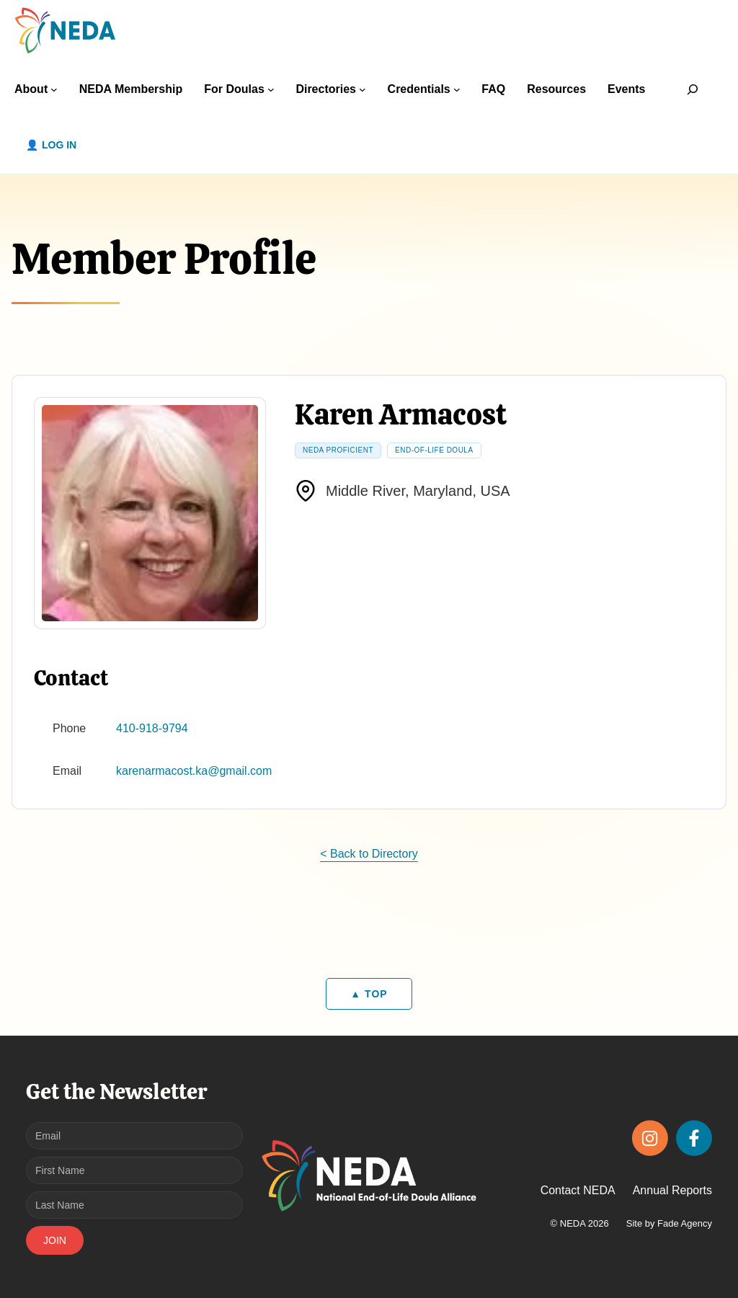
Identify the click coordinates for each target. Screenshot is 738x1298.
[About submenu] (54, 89)
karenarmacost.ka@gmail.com (194, 771)
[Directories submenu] (362, 89)
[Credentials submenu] (457, 89)
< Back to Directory (369, 854)
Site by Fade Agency (669, 1223)
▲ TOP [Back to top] (368, 994)
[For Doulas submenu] (271, 89)
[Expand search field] (693, 89)
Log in (59, 145)
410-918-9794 (152, 728)
